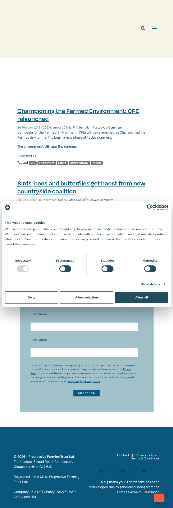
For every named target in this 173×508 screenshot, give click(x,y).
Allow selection (86, 297)
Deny (31, 297)
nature (62, 163)
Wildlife (96, 163)
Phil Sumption (82, 128)
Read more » (27, 156)
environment (46, 163)
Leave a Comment (109, 128)
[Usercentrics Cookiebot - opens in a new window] (150, 207)
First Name (39, 314)
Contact (123, 455)
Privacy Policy (146, 455)
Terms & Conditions (145, 458)
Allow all (141, 297)
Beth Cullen (75, 200)
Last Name (39, 340)
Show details (150, 284)
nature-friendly (79, 163)
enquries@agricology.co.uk (84, 381)
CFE (32, 163)
